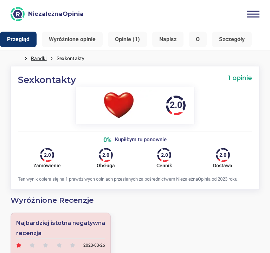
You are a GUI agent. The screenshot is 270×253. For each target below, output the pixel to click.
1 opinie (240, 78)
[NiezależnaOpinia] (47, 14)
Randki (38, 58)
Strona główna (17, 58)
